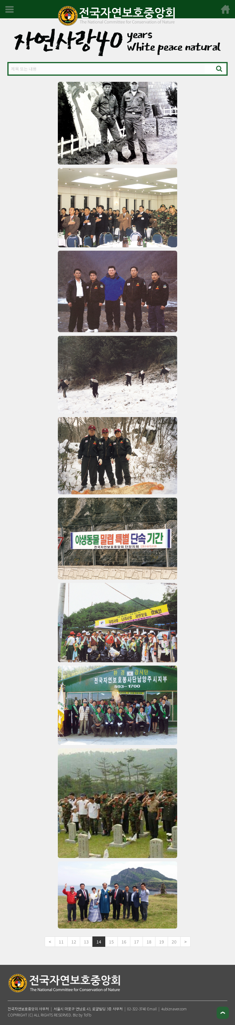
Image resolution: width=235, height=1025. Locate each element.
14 (98, 942)
